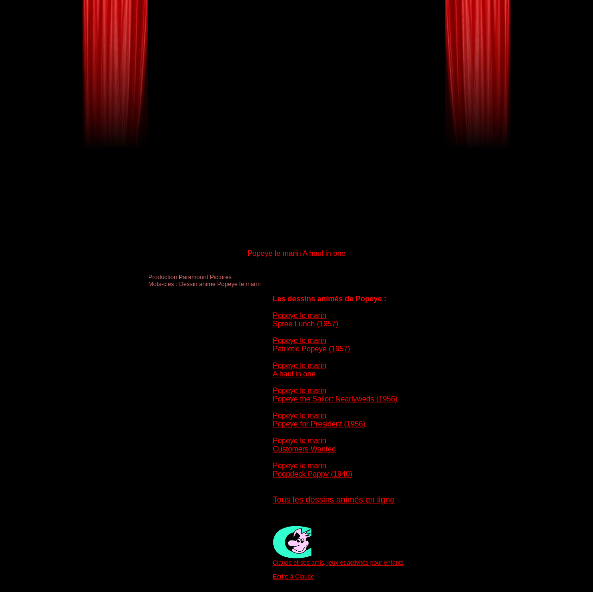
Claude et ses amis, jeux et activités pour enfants (338, 562)
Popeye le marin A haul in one (300, 370)
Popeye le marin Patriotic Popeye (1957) (311, 345)
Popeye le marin (300, 315)
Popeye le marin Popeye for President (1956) (319, 420)
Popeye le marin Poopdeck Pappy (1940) (313, 470)
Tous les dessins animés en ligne (334, 499)
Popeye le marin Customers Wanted (304, 445)
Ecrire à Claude (294, 576)
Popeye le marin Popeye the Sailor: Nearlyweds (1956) (335, 395)
